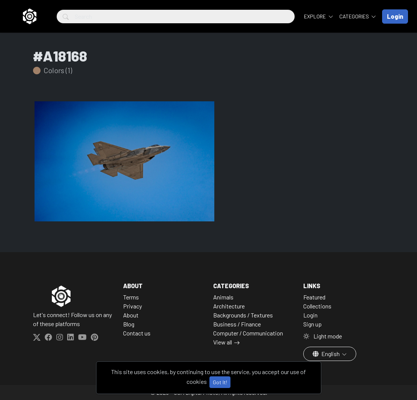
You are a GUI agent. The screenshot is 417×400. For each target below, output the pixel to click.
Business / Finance (237, 324)
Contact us (137, 333)
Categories (354, 16)
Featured (314, 297)
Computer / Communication (248, 333)
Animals (223, 297)
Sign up (312, 324)
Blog (128, 324)
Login (310, 315)
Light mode (322, 336)
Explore (315, 16)
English (327, 353)
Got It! (220, 382)
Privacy (132, 306)
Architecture (229, 306)
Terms (131, 297)
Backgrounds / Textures (243, 315)
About (130, 315)
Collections (317, 306)
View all (222, 342)
